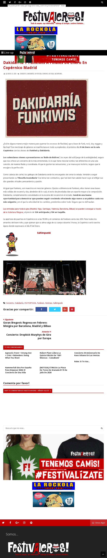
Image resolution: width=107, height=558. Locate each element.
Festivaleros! (7, 556)
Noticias (48, 303)
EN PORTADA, (38, 74)
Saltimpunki (44, 233)
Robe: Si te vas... (82, 352)
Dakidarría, (30, 74)
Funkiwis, (45, 74)
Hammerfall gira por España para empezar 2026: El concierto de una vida (18, 361)
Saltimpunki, (58, 74)
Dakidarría (19, 303)
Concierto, (23, 74)
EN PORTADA (30, 303)
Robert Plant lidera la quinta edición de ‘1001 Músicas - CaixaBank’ (50, 346)
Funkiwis (40, 303)
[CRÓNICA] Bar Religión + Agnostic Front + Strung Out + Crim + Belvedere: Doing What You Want (18, 345)
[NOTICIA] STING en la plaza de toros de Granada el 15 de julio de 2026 (53, 361)
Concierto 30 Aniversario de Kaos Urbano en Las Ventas (87, 345)
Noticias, (51, 74)
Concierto (10, 303)
